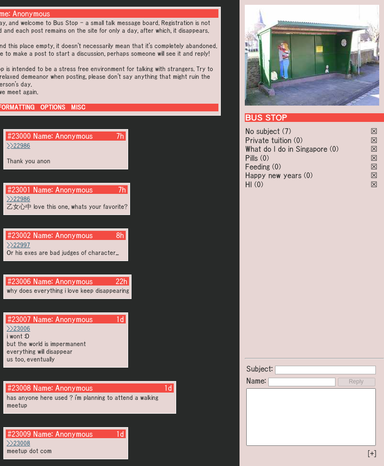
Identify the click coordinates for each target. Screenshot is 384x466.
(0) (298, 140)
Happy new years (273, 175)
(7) (286, 131)
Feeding (257, 166)
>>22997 (18, 245)
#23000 (19, 136)
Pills (251, 158)
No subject (263, 131)
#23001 (19, 189)
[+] (372, 453)
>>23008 (18, 443)
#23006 (19, 281)
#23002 (19, 235)
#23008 (19, 388)
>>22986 (18, 146)
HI (248, 184)
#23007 (19, 319)
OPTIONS (52, 107)
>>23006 (18, 328)
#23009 (19, 434)
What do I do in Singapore (286, 149)
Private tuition (268, 140)
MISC (78, 107)
